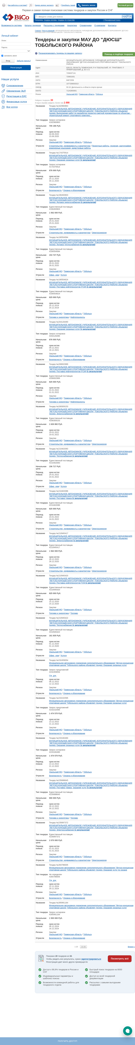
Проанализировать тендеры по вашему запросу (60, 53)
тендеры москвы (50, 20)
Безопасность (55, 190)
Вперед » (131, 947)
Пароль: (4, 47)
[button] (127, 1030)
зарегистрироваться (91, 959)
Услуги (64, 275)
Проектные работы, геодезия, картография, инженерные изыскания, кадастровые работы (90, 147)
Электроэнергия (99, 233)
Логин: (3, 41)
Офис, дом (54, 275)
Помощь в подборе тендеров (119, 54)
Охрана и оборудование (74, 190)
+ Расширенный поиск (111, 20)
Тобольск (99, 94)
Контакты (112, 25)
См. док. (53, 676)
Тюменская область (86, 94)
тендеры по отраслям (66, 20)
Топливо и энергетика (59, 317)
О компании (99, 25)
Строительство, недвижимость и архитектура (69, 146)
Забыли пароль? (24, 61)
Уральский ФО (72, 94)
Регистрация (16, 67)
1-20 (76, 947)
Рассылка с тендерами (54, 25)
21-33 (83, 947)
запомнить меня (9, 56)
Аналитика (72, 25)
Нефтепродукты (77, 317)
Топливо (74, 613)
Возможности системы (11, 25)
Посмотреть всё (120, 958)
